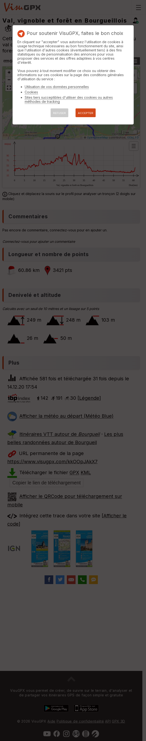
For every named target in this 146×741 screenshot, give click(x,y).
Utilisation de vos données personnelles (57, 87)
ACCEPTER (85, 113)
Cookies (31, 92)
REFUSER (59, 113)
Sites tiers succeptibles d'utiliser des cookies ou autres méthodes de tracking (69, 99)
